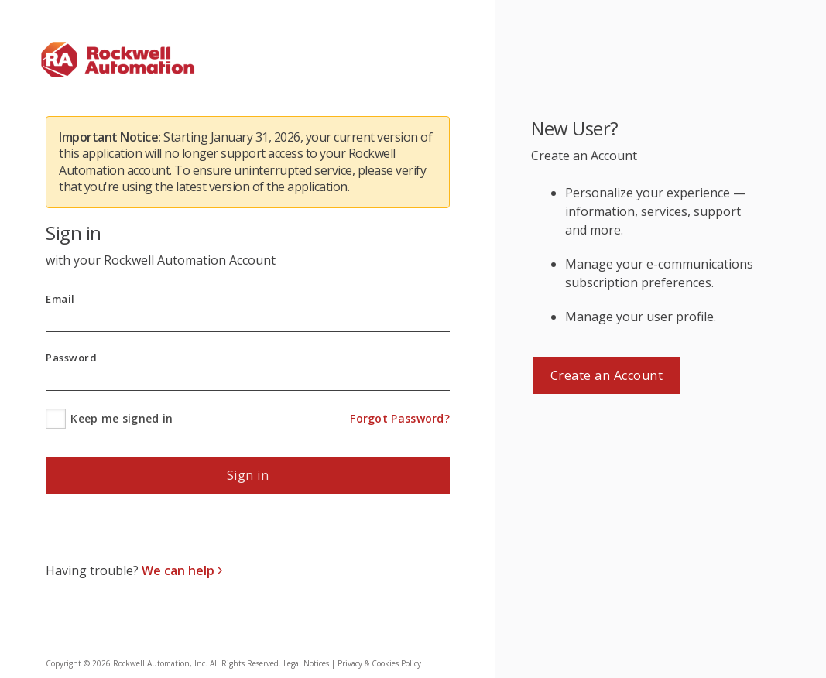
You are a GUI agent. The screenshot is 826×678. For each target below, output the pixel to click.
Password (71, 358)
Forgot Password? (400, 418)
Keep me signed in (121, 418)
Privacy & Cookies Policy (379, 663)
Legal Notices (306, 663)
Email (60, 299)
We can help (180, 570)
